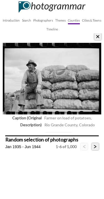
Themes (60, 20)
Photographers (43, 20)
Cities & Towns (91, 20)
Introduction (11, 20)
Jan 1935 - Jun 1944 (23, 146)
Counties (74, 20)
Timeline (52, 29)
